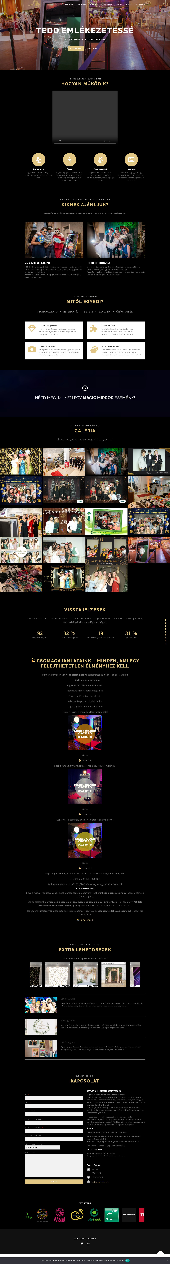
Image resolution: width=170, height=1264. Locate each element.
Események (69, 4)
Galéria (93, 4)
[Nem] (167, 1261)
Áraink (119, 4)
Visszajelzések (106, 4)
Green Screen (68, 1062)
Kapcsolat (140, 4)
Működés (57, 4)
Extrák (129, 4)
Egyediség (82, 4)
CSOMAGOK (75, 48)
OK (127, 1260)
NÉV (27, 1188)
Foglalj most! (85, 919)
